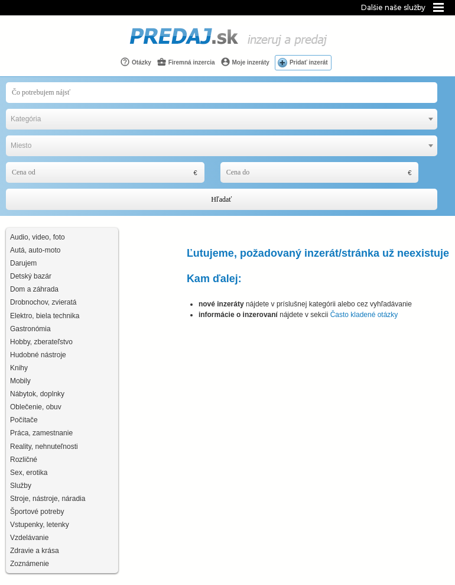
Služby (20, 485)
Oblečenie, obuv (35, 407)
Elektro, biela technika (44, 316)
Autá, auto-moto (35, 250)
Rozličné (23, 459)
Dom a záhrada (34, 289)
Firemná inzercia (186, 62)
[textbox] (221, 119)
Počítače (24, 420)
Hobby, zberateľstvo (41, 342)
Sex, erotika (28, 472)
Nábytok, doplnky (37, 394)
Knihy (19, 368)
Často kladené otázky (364, 315)
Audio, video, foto (37, 237)
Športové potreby (37, 512)
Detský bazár (30, 276)
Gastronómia (30, 329)
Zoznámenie (29, 564)
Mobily (20, 381)
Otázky (135, 62)
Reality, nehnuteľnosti (44, 446)
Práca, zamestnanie (41, 433)
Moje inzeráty (244, 62)
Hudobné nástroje (38, 355)
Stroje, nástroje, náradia (47, 498)
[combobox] (221, 119)
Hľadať (221, 199)
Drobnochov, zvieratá (43, 302)
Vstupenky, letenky (39, 525)
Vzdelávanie (29, 538)
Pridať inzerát (309, 62)
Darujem (23, 263)
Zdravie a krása (34, 551)
